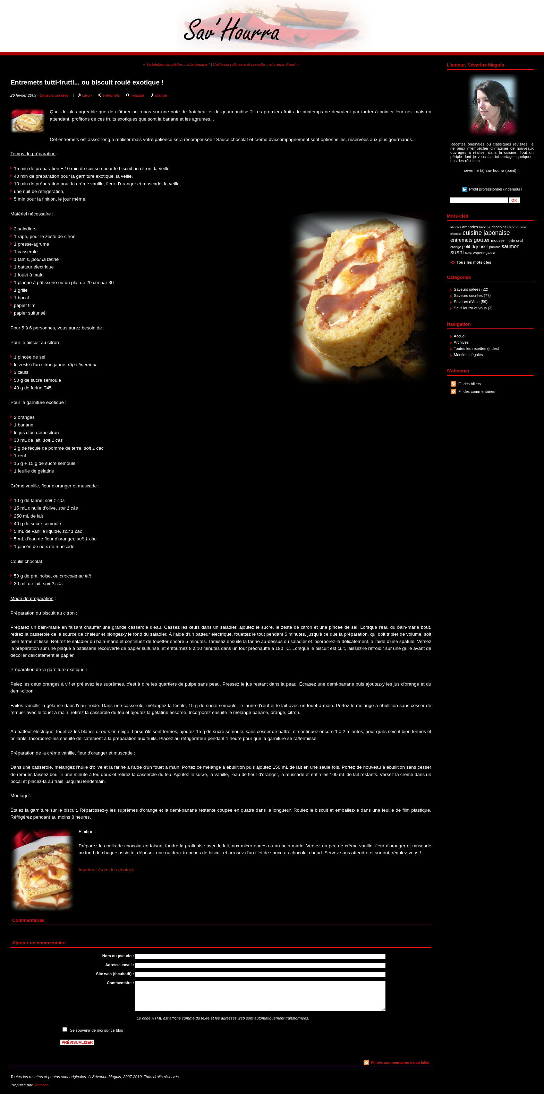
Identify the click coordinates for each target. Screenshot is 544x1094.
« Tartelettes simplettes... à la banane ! (176, 64)
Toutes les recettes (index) (476, 348)
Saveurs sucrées (468, 295)
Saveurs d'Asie (466, 302)
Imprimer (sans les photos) (106, 869)
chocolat (499, 227)
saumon (510, 246)
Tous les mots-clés (474, 262)
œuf (519, 240)
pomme (495, 247)
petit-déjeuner (475, 246)
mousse (497, 240)
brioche (485, 227)
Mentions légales (468, 355)
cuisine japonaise (486, 232)
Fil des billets (469, 384)
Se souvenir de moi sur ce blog (97, 1030)
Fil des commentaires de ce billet (400, 1062)
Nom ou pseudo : (118, 956)
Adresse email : (119, 965)
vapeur (479, 253)
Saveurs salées (467, 289)
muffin (510, 240)
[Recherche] (479, 200)
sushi (457, 252)
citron (511, 227)
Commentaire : (120, 983)
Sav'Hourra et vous (470, 308)
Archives (461, 342)
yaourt (490, 253)
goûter (482, 240)
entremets (461, 240)
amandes (470, 227)
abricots (455, 227)
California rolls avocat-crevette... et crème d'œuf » (255, 64)
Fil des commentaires (476, 391)
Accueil (460, 336)
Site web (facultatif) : (115, 974)
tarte (468, 253)
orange (455, 247)
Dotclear (41, 1085)
